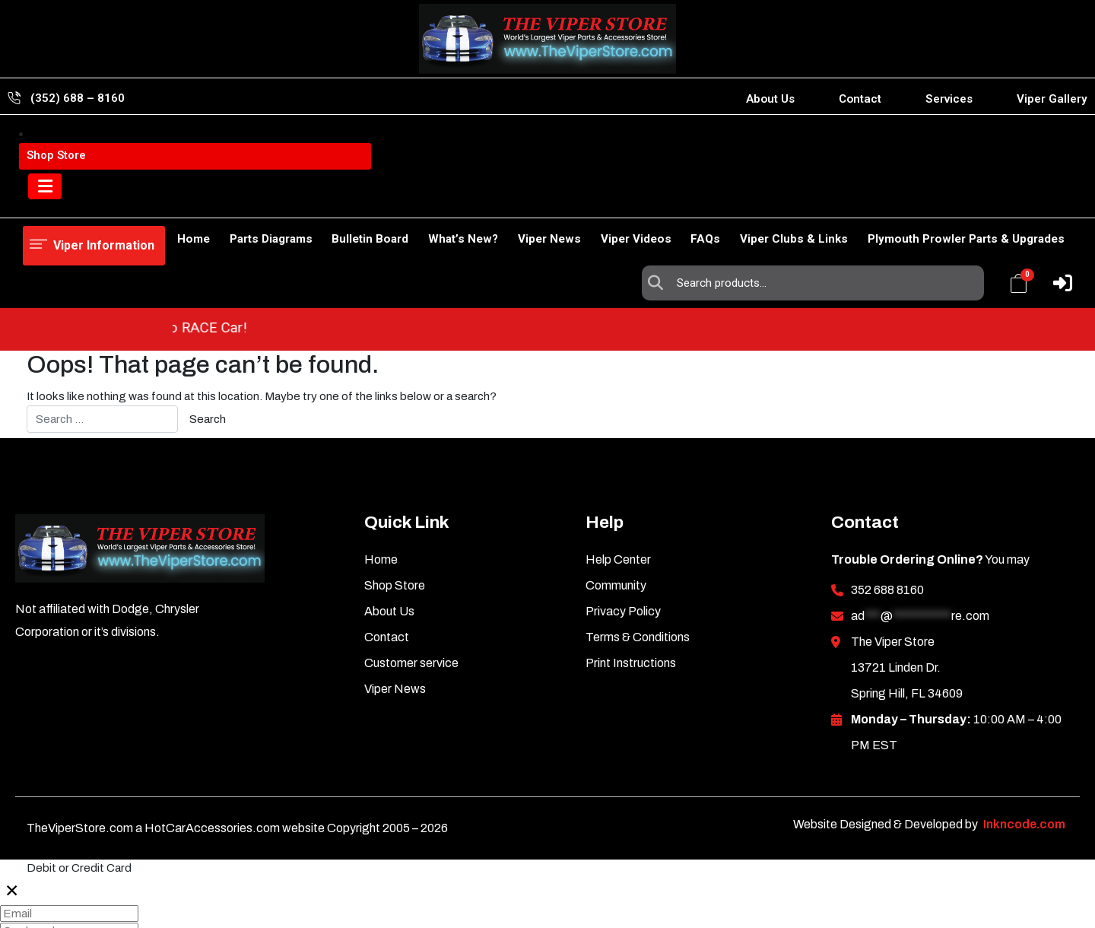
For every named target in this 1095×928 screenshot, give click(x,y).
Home (39, 201)
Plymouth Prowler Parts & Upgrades (966, 201)
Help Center (618, 473)
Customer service (411, 576)
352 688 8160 (887, 503)
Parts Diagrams (214, 201)
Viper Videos (611, 201)
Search (659, 145)
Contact (860, 99)
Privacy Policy (623, 525)
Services (949, 99)
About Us (770, 99)
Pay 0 (21, 917)
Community (616, 499)
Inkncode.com (1024, 738)
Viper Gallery (1052, 99)
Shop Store (114, 201)
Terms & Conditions (638, 551)
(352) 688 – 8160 (77, 98)
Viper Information (100, 145)
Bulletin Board (322, 201)
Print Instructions (631, 576)
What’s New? (423, 201)
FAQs (689, 201)
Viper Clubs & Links (786, 201)
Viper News (517, 201)
